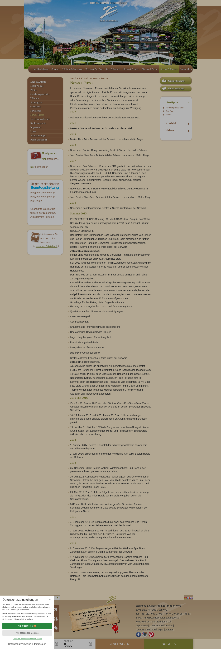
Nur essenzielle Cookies (27, 633)
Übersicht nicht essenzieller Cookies (27, 639)
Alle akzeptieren (27, 626)
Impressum (40, 644)
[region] (27, 612)
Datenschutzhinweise (19, 644)
